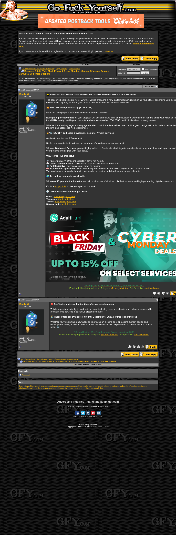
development (43, 388)
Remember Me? (150, 70)
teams (91, 386)
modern (122, 386)
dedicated (53, 386)
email (96, 388)
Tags (20, 382)
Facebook (26, 375)
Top (106, 406)
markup (52, 388)
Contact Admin (75, 406)
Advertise (87, 406)
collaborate (88, 388)
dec (101, 388)
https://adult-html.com (39, 386)
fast (135, 386)
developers (106, 386)
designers (142, 386)
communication (76, 388)
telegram (60, 388)
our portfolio (60, 186)
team (27, 386)
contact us (108, 51)
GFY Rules (86, 65)
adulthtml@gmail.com (64, 196)
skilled (79, 386)
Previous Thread (82, 365)
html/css (130, 386)
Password (121, 73)
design (21, 386)
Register (39, 65)
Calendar (136, 65)
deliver (97, 386)
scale (86, 386)
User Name (122, 69)
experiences (71, 386)
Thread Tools (149, 87)
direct (67, 388)
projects (115, 386)
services (61, 386)
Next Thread (96, 365)
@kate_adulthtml (65, 199)
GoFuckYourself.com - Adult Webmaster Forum (38, 68)
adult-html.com (68, 204)
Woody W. (24, 94)
